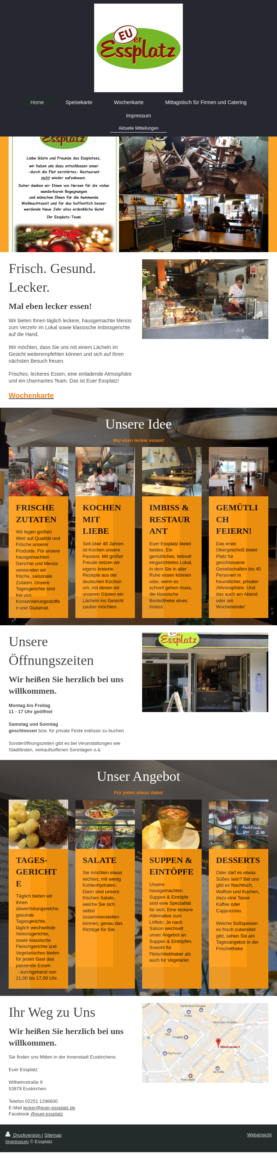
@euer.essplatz (47, 1114)
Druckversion (23, 1135)
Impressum (16, 1141)
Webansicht (259, 1134)
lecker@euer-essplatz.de (49, 1107)
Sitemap (53, 1135)
